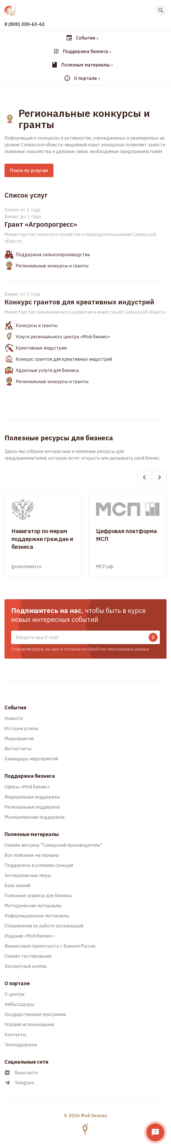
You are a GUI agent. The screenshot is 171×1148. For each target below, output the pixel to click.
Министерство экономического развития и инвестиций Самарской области (84, 312)
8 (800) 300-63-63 (24, 24)
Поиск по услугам (29, 170)
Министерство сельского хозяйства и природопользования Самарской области (80, 238)
